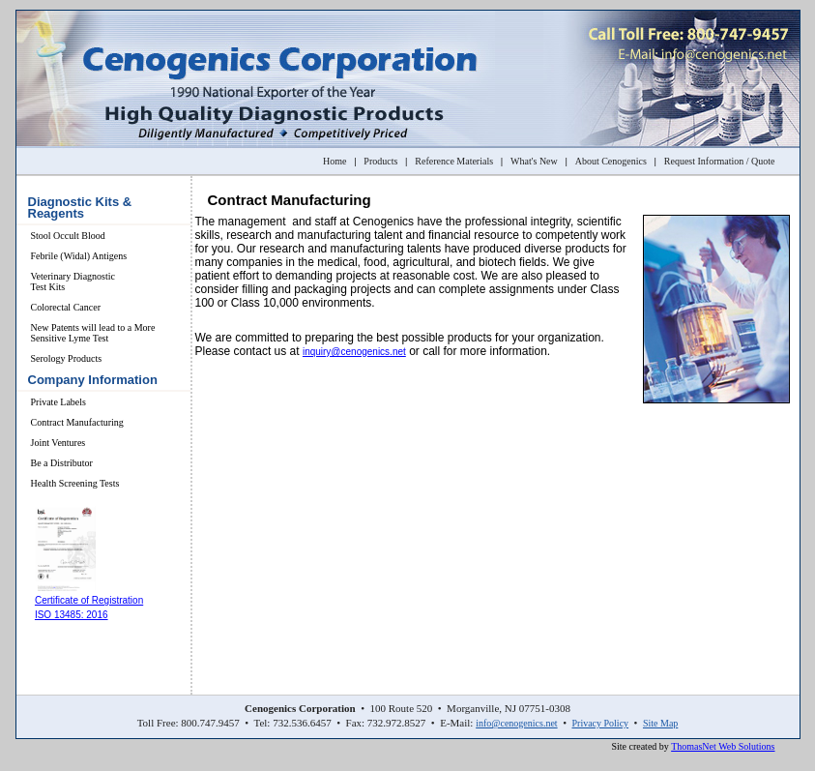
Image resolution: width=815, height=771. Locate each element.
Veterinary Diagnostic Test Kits (73, 281)
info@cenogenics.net (516, 723)
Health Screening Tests (75, 483)
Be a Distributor (62, 463)
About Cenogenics (611, 161)
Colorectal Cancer (66, 307)
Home (334, 161)
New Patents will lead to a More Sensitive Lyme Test (93, 332)
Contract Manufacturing (77, 422)
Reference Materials (454, 161)
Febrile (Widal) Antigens (79, 256)
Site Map (660, 723)
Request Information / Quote (719, 161)
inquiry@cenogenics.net (354, 351)
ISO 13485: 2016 (71, 614)
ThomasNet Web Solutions (722, 746)
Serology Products (66, 358)
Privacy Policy (599, 723)
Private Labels (58, 402)
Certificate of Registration (89, 600)
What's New (534, 161)
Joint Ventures (58, 442)
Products (380, 161)
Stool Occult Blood (68, 235)
